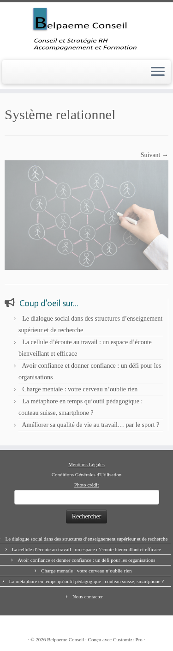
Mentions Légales (86, 464)
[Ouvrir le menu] (158, 72)
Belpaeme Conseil (65, 639)
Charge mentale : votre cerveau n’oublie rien (79, 389)
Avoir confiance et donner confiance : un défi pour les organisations (86, 560)
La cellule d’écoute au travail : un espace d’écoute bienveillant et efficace (86, 549)
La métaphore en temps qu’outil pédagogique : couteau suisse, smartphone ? (86, 581)
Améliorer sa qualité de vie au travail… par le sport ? (90, 424)
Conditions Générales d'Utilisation (87, 474)
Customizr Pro (128, 639)
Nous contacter (87, 596)
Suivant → (154, 155)
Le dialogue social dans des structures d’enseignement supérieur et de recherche (86, 538)
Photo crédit (86, 484)
